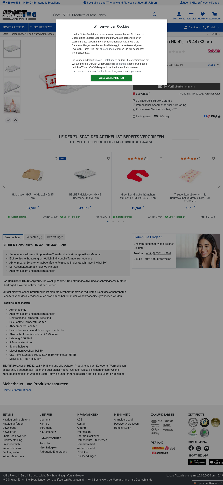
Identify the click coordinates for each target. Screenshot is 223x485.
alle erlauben (107, 49)
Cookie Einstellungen (105, 60)
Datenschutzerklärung (84, 71)
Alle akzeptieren (111, 77)
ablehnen (121, 63)
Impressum (134, 71)
